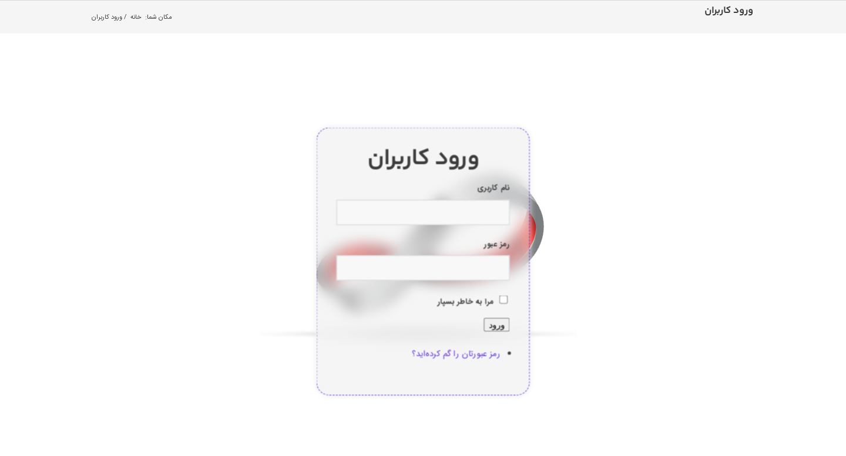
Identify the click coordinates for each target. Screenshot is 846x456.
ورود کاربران (728, 11)
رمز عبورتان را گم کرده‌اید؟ (456, 353)
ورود (496, 324)
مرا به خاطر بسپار (466, 302)
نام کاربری (493, 188)
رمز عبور (496, 244)
